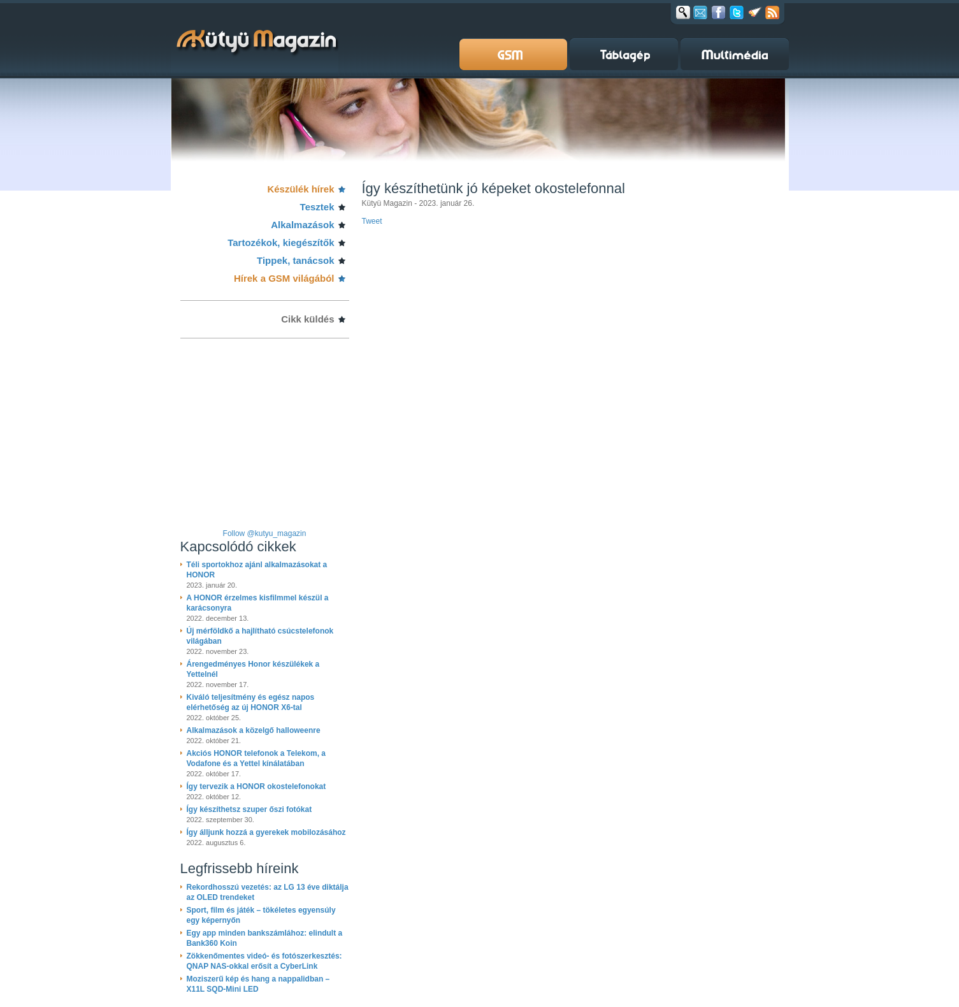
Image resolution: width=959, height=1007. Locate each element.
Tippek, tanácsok (295, 260)
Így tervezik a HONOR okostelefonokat (256, 786)
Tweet (372, 221)
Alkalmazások (302, 224)
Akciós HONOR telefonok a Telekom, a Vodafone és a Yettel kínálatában (256, 758)
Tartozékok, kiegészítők (280, 242)
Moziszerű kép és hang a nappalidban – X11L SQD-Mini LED (258, 984)
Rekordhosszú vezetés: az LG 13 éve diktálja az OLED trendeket (268, 892)
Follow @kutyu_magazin (264, 533)
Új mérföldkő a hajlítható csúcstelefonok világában (260, 636)
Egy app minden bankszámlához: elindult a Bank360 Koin (265, 938)
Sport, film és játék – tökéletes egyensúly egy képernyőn (261, 915)
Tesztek (317, 206)
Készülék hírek (300, 189)
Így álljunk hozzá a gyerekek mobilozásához (266, 832)
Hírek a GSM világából (284, 278)
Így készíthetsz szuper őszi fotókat (249, 809)
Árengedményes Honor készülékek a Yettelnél (253, 669)
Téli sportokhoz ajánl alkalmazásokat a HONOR (257, 569)
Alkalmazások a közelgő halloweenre (254, 730)
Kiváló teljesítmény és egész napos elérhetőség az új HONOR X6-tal (251, 702)
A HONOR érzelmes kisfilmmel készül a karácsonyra (258, 602)
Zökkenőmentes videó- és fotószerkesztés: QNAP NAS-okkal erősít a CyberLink (264, 961)
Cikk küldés (307, 319)
